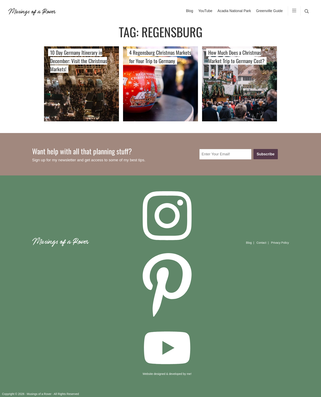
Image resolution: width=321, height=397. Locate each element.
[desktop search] (307, 11)
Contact (261, 242)
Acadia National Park (234, 11)
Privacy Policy (280, 242)
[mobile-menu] (294, 11)
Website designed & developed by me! (167, 373)
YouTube (205, 11)
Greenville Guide (269, 11)
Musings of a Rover (31, 11)
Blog (189, 11)
